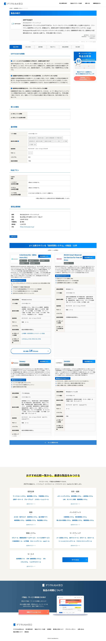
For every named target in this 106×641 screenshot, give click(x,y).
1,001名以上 (25, 339)
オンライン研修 (71, 499)
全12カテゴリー (75, 504)
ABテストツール (74, 538)
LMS (64, 499)
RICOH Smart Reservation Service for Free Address (73, 257)
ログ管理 (26, 541)
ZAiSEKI (67, 361)
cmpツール (46, 541)
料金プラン (53, 47)
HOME (11, 8)
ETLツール (15, 538)
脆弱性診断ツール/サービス (27, 538)
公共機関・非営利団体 (27, 333)
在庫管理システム (31, 520)
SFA (44, 559)
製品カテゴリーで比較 (76, 3)
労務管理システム (77, 520)
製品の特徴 (15, 47)
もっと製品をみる (53, 442)
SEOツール (91, 538)
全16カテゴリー (75, 545)
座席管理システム (18, 8)
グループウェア (28, 499)
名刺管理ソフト (20, 559)
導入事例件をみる (30, 351)
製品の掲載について (18, 632)
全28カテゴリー (30, 545)
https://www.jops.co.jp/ (27, 227)
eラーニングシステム (64, 496)
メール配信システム (62, 538)
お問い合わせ (81, 629)
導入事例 (78, 47)
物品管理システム (42, 520)
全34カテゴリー (30, 524)
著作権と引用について (58, 629)
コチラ (94, 41)
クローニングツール (36, 541)
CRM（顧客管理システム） (34, 559)
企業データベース (18, 499)
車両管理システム (19, 520)
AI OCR (16, 517)
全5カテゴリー (30, 566)
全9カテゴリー (30, 504)
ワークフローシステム (19, 496)
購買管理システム (89, 520)
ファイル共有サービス (43, 538)
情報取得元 (92, 38)
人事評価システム (88, 496)
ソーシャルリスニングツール (67, 541)
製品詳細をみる (44, 256)
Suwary (22, 361)
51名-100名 (38, 339)
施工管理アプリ (43, 517)
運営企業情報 (65, 47)
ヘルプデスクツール (35, 562)
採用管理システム (76, 496)
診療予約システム (32, 517)
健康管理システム (82, 499)
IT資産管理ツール (17, 541)
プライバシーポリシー (70, 629)
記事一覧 (87, 3)
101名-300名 (31, 339)
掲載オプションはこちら (34, 612)
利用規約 (49, 629)
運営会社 (27, 632)
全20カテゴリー (75, 524)
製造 (43, 333)
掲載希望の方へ (97, 3)
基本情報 (40, 47)
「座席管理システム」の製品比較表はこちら (85, 78)
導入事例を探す (63, 3)
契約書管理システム (81, 517)
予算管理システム (43, 496)
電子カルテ (22, 517)
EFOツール (83, 538)
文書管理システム (69, 517)
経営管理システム (32, 496)
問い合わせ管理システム (64, 520)
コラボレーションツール (42, 499)
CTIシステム (24, 562)
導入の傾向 (28, 47)
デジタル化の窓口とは (18, 629)
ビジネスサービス (37, 333)
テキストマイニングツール (84, 541)
